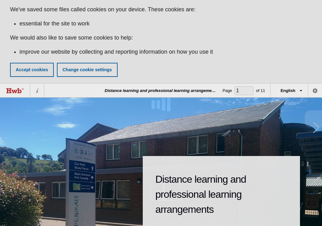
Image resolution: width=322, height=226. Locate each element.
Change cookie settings (87, 69)
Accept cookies (32, 69)
